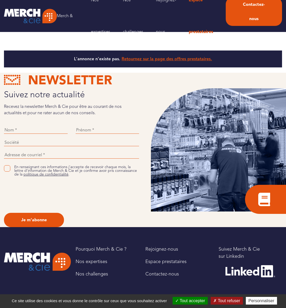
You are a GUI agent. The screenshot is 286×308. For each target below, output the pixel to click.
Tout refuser (226, 300)
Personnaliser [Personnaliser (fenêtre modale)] (261, 300)
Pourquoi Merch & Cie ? (101, 249)
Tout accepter (190, 300)
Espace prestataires (166, 261)
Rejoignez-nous (161, 249)
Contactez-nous (162, 274)
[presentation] (44, 194)
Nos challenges (92, 274)
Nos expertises (91, 261)
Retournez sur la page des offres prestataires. (167, 59)
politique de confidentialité (46, 174)
